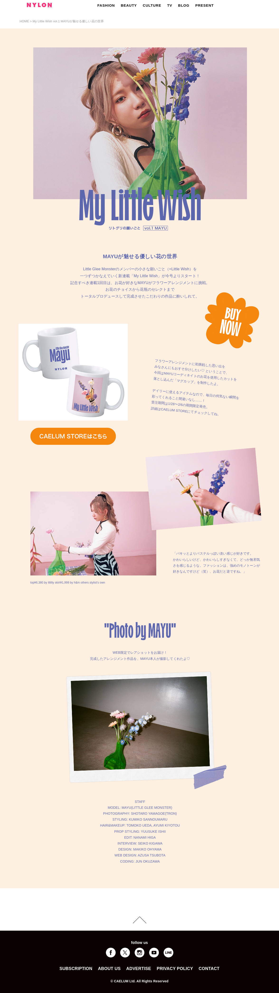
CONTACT (209, 968)
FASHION (106, 5)
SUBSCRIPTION (75, 968)
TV (169, 5)
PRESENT (204, 5)
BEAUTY (129, 5)
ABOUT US (109, 968)
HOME (24, 21)
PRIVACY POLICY (175, 968)
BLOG (183, 5)
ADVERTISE (138, 968)
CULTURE (152, 5)
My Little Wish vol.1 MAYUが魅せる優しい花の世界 (68, 21)
